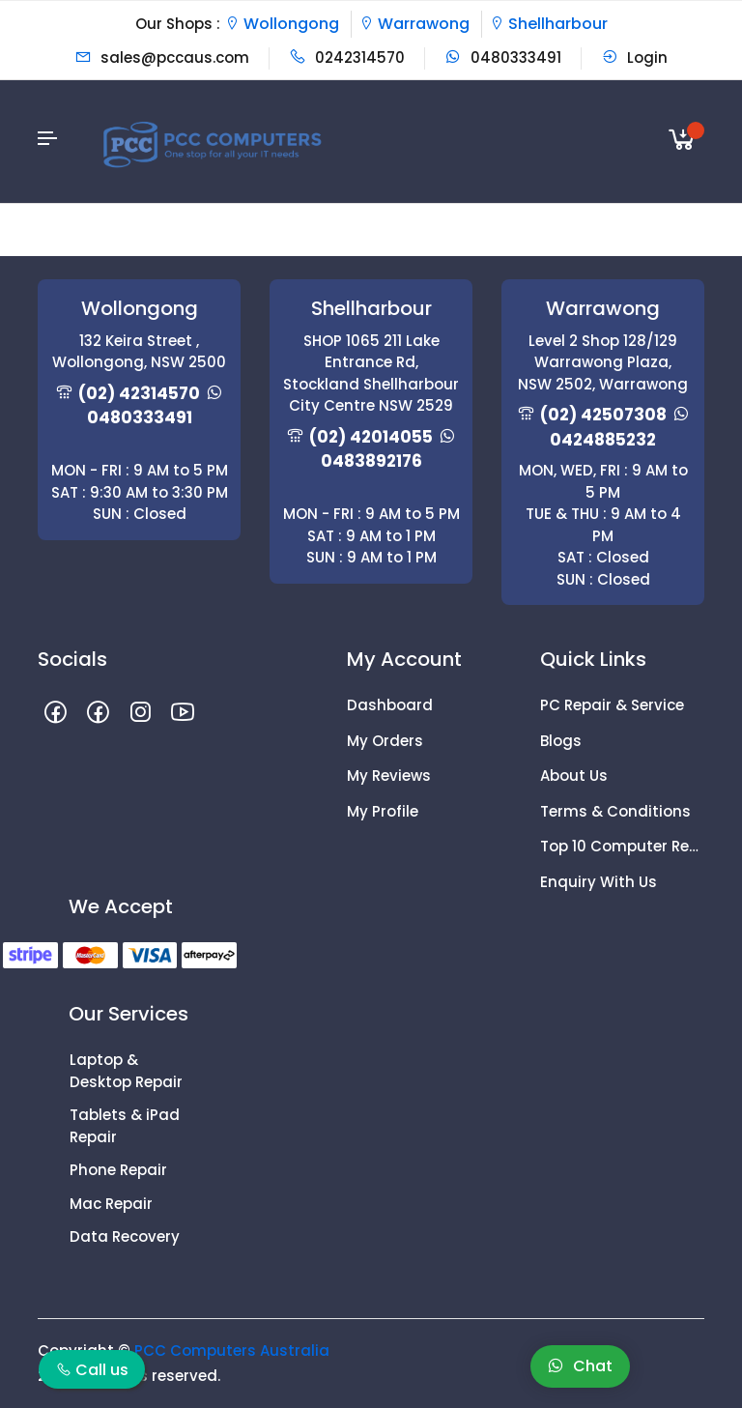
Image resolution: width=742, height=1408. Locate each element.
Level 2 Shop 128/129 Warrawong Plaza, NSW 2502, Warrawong (603, 362)
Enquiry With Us (598, 882)
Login (634, 57)
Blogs (561, 741)
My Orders (385, 741)
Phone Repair (118, 1170)
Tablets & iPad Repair (125, 1126)
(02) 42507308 (603, 414)
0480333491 (502, 57)
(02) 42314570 (139, 393)
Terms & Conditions (615, 811)
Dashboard (390, 705)
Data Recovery (125, 1236)
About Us (574, 775)
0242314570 (347, 57)
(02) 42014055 (371, 436)
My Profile (382, 811)
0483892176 (371, 461)
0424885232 (603, 439)
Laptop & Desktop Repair (126, 1070)
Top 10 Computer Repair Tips (622, 846)
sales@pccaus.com (161, 57)
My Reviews (389, 775)
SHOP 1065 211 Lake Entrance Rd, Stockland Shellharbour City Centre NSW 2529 (371, 373)
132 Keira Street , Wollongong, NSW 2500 (139, 351)
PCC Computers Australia (231, 1350)
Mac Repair (111, 1203)
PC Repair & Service (612, 705)
